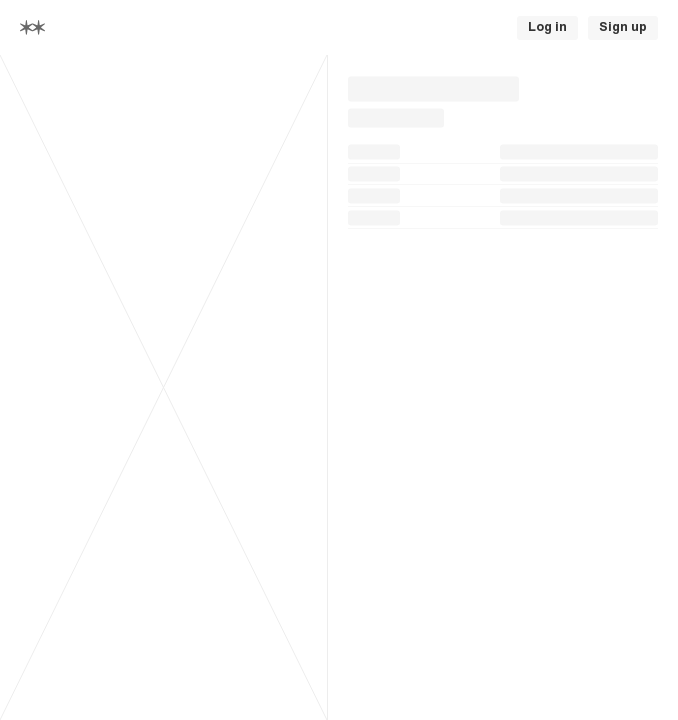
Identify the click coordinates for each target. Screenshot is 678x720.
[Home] (32, 27)
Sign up (623, 27)
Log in (547, 27)
